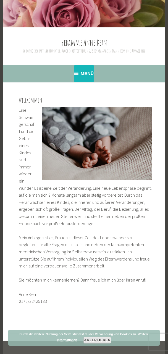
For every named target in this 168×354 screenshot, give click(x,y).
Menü (87, 73)
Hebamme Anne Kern (84, 43)
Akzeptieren (97, 340)
